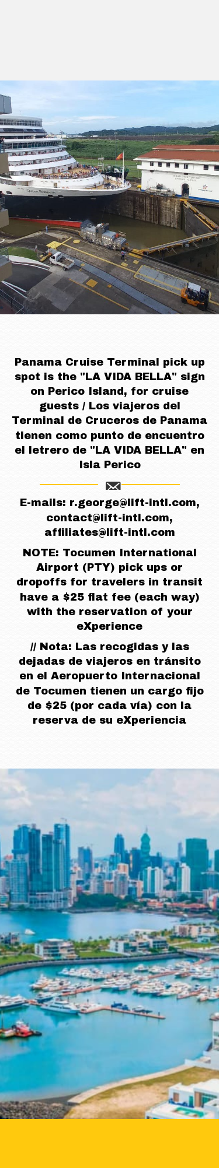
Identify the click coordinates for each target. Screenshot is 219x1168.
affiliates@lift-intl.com (109, 532)
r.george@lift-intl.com (132, 502)
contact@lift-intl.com (107, 518)
